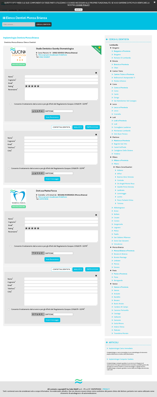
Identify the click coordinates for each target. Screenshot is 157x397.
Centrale (120, 180)
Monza (116, 264)
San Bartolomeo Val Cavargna (125, 101)
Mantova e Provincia (122, 141)
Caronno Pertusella (121, 310)
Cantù (116, 94)
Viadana (117, 154)
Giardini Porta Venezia (125, 187)
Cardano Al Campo (121, 307)
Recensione (13, 89)
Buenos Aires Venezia (125, 177)
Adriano (120, 170)
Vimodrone (118, 244)
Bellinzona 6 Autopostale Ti (124, 78)
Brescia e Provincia (121, 64)
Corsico (116, 221)
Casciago (117, 313)
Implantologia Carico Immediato (121, 348)
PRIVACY (106, 389)
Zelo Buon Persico (121, 134)
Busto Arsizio (119, 304)
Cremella (117, 114)
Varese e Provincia (121, 287)
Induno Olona (119, 327)
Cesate (116, 218)
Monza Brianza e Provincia (124, 251)
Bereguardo (118, 280)
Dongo (116, 97)
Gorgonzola (118, 224)
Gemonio (117, 320)
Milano (116, 164)
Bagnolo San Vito (120, 144)
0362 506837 (44, 57)
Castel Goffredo (120, 147)
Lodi (115, 124)
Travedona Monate (121, 333)
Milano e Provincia (121, 160)
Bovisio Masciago (120, 257)
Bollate (116, 214)
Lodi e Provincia (120, 121)
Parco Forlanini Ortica (125, 200)
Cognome (12, 79)
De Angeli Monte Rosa (125, 184)
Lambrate (120, 190)
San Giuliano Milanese (122, 237)
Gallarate (117, 317)
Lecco (116, 111)
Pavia (116, 277)
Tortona (120, 203)
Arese (116, 211)
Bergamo (117, 54)
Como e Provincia (121, 88)
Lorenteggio (121, 193)
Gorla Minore (119, 323)
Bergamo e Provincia (122, 51)
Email (10, 82)
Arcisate (117, 294)
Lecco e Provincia (121, 107)
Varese (116, 290)
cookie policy (82, 5)
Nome (10, 76)
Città (10, 150)
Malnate (117, 330)
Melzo (116, 231)
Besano (117, 300)
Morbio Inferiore (120, 81)
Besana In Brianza (120, 254)
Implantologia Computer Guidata (121, 359)
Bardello (117, 297)
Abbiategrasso (119, 208)
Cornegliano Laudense (122, 127)
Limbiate (117, 261)
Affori (119, 174)
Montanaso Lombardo (122, 131)
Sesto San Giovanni (121, 241)
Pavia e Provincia (120, 274)
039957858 (43, 201)
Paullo (116, 234)
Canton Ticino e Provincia (124, 74)
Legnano (117, 227)
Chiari (116, 68)
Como (116, 91)
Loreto (119, 197)
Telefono (11, 146)
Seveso (116, 267)
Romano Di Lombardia (122, 58)
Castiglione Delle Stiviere (123, 150)
